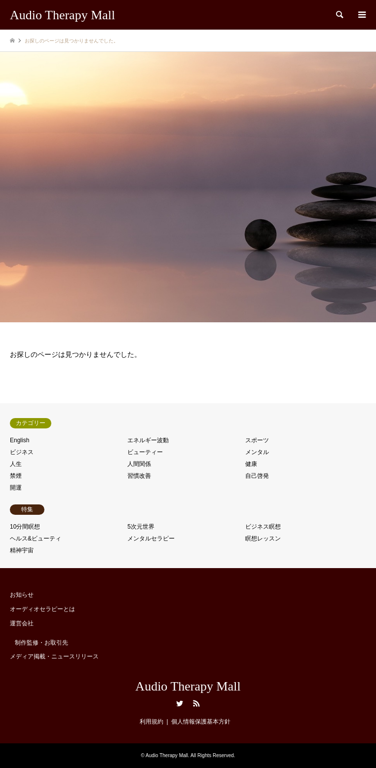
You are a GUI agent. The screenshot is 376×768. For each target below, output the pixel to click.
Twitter (179, 703)
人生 (16, 464)
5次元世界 (140, 526)
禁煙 (16, 475)
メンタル (257, 452)
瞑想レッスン (263, 538)
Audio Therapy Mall (187, 686)
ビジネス (22, 452)
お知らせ (22, 594)
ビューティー (145, 452)
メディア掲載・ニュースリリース (54, 656)
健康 (251, 464)
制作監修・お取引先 (41, 642)
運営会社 (22, 623)
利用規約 (151, 721)
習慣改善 (139, 475)
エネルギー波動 (148, 440)
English (19, 440)
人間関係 (139, 464)
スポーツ (257, 440)
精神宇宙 (22, 550)
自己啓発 (257, 475)
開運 (16, 487)
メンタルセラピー (151, 538)
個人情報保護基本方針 (200, 721)
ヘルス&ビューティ (35, 538)
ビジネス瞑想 (263, 526)
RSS (196, 703)
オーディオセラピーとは (42, 609)
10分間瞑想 (25, 526)
